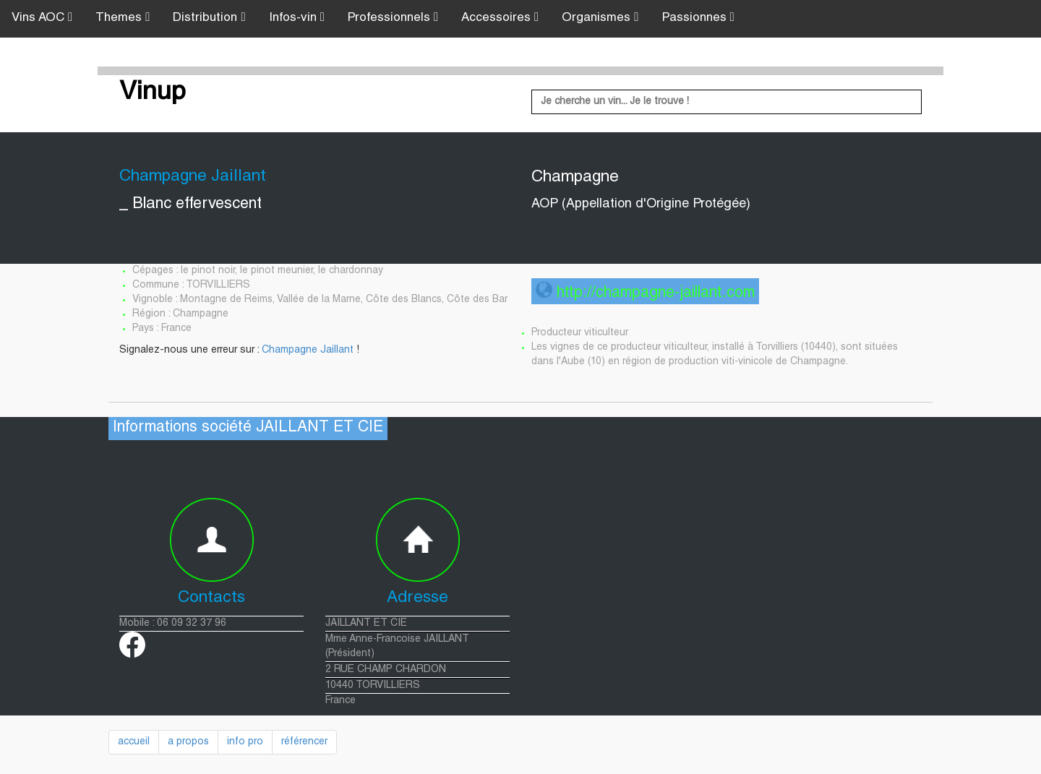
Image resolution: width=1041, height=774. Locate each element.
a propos (188, 742)
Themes (122, 18)
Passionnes (698, 18)
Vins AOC (42, 18)
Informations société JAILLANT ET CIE (248, 428)
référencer (304, 742)
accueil (134, 742)
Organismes (600, 18)
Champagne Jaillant (308, 350)
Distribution (209, 18)
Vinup (152, 93)
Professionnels (393, 18)
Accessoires (500, 18)
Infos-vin (297, 18)
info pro (245, 742)
